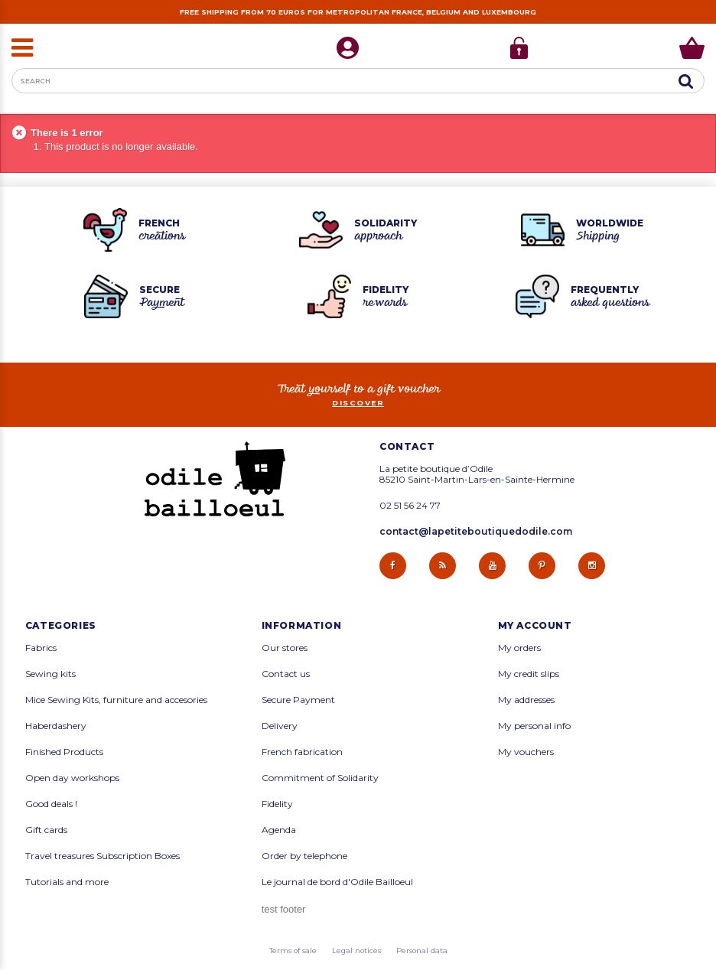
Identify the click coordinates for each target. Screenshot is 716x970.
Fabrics (41, 648)
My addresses (526, 700)
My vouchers (526, 752)
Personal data (421, 950)
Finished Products (64, 752)
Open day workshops (72, 778)
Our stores (285, 648)
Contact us (286, 674)
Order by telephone (304, 856)
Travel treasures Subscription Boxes (102, 856)
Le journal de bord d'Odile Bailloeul (337, 882)
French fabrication (302, 752)
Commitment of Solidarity (320, 778)
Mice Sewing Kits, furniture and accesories (116, 700)
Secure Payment (298, 700)
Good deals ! (51, 804)
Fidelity (277, 804)
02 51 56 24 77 (410, 505)
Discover (358, 403)
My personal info (534, 726)
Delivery (280, 726)
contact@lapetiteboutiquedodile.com (475, 531)
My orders (519, 648)
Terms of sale (293, 950)
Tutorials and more (67, 882)
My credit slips (528, 674)
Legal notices (356, 950)
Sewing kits (50, 674)
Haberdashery (55, 726)
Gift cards (46, 830)
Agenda (279, 830)
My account (535, 625)
